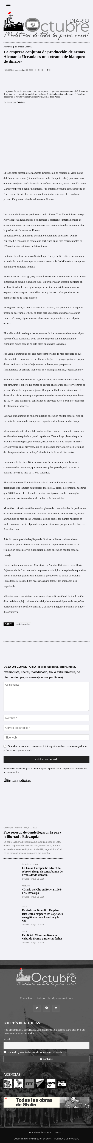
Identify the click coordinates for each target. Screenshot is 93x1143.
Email (7, 1039)
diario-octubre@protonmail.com (54, 998)
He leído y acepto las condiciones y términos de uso (37, 1052)
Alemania (8, 47)
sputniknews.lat (23, 624)
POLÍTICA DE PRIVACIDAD (67, 1138)
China (24, 907)
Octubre (21, 102)
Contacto (59, 1132)
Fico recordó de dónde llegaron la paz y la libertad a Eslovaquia (33, 834)
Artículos (26, 886)
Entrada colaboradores (40, 1132)
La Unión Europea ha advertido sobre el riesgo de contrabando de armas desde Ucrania (42, 871)
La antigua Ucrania (23, 47)
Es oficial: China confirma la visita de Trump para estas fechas (42, 937)
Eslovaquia (8, 828)
